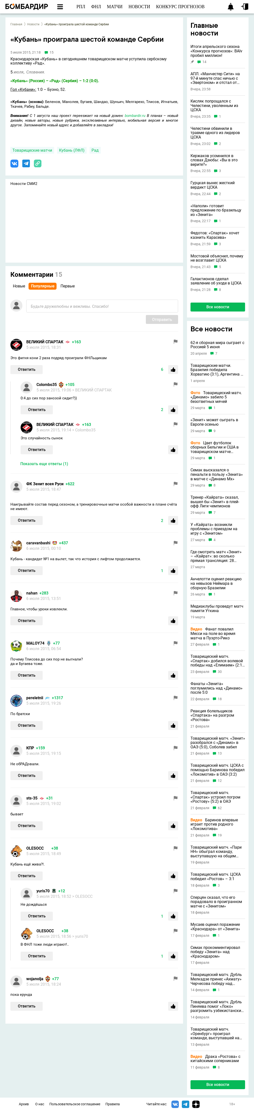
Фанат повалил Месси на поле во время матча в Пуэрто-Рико (212, 633)
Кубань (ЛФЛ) (72, 150)
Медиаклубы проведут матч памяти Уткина (216, 608)
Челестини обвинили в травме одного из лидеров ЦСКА (215, 132)
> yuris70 (80, 936)
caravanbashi (38, 543)
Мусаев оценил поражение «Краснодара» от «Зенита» (215, 926)
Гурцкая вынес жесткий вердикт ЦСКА (212, 185)
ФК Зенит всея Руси (45, 484)
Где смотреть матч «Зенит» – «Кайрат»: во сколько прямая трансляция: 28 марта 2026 (216, 556)
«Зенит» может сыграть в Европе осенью (214, 422)
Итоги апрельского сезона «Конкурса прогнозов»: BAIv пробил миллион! (216, 51)
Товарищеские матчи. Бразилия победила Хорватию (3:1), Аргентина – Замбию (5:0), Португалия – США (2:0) (216, 370)
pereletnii (34, 697)
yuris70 (43, 891)
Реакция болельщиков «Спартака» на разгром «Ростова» (212, 715)
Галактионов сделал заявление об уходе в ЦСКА (215, 281)
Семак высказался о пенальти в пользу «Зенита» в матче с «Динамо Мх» (216, 474)
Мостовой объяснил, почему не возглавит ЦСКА (216, 258)
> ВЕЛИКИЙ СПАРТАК (92, 390)
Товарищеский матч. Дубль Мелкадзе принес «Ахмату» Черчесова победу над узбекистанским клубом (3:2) (217, 979)
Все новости (217, 307)
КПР (30, 748)
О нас (39, 1104)
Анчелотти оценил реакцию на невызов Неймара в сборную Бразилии (216, 583)
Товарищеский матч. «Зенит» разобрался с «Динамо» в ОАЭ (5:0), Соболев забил (217, 742)
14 (204, 62)
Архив (24, 1104)
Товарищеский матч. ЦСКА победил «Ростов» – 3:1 (215, 876)
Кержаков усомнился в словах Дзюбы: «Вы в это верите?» (214, 160)
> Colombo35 (83, 430)
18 (220, 699)
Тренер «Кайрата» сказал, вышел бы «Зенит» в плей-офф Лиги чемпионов (214, 501)
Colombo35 (46, 384)
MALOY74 (35, 643)
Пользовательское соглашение (74, 1104)
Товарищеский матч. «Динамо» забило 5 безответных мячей (216, 397)
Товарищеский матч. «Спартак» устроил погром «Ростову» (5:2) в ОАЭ (215, 797)
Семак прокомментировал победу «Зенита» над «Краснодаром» (215, 952)
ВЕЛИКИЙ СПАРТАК (44, 342)
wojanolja (34, 978)
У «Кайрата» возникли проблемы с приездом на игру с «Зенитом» (213, 529)
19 (220, 835)
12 (220, 781)
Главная (16, 24)
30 (220, 672)
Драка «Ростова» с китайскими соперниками (215, 1058)
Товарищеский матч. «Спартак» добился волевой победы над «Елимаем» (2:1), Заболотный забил (217, 660)
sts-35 (31, 798)
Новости (33, 24)
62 (220, 808)
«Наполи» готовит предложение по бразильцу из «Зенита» (215, 210)
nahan (31, 593)
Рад (95, 150)
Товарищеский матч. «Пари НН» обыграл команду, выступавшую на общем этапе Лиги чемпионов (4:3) (216, 851)
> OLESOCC (82, 896)
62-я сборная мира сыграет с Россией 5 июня (217, 345)
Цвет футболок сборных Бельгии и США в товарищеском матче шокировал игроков (214, 447)
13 (220, 753)
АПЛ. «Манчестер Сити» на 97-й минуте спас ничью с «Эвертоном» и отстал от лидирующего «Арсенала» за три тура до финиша (217, 78)
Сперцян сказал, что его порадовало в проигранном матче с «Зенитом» (216, 901)
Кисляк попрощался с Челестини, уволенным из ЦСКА (214, 105)
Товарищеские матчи (32, 150)
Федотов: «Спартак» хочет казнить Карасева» (214, 235)
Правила (112, 1104)
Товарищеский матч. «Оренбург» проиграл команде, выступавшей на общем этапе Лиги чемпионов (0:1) (214, 1033)
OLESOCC (35, 848)
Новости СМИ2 (23, 183)
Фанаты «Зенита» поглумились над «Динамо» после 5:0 (216, 688)
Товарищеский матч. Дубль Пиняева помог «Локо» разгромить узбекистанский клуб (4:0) (216, 1006)
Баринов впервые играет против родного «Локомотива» (214, 824)
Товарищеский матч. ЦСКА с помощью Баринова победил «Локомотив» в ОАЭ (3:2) (217, 769)
